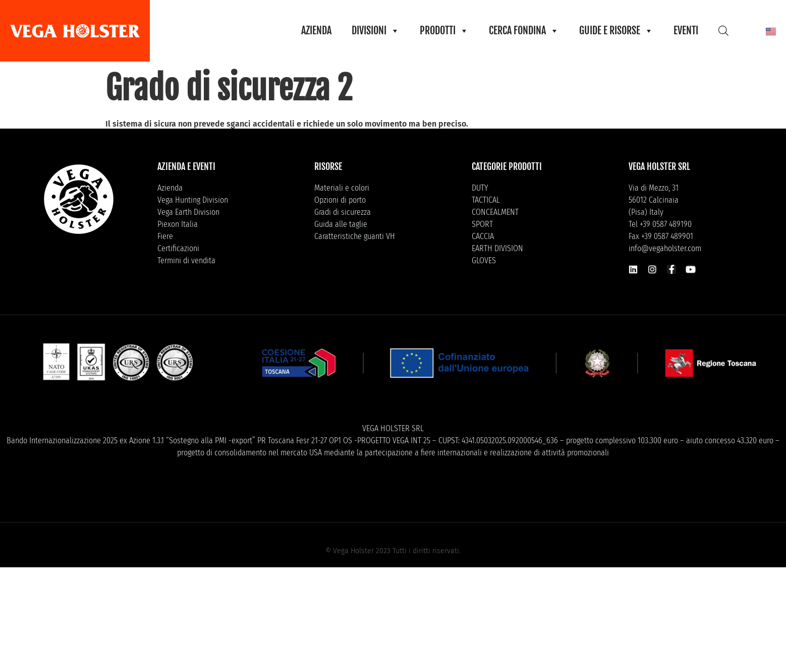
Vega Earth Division (188, 212)
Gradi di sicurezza (342, 212)
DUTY (480, 188)
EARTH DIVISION (497, 248)
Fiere (165, 236)
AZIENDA (316, 30)
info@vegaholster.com (665, 248)
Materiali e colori (341, 188)
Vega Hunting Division (192, 200)
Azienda (170, 188)
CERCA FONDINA (524, 31)
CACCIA (483, 236)
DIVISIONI (376, 31)
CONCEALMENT (495, 212)
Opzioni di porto (340, 200)
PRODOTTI (444, 31)
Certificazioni (178, 248)
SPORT (482, 224)
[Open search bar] (723, 30)
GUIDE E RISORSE (616, 31)
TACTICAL (486, 200)
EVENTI (685, 30)
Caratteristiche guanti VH (354, 236)
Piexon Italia (177, 224)
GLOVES (484, 260)
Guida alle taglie (340, 224)
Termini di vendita (186, 260)
